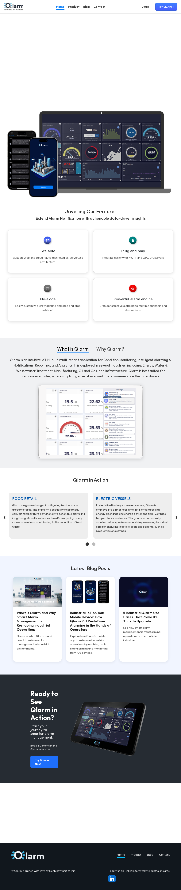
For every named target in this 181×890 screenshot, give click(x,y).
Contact (99, 7)
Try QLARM (166, 6)
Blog (86, 7)
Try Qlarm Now (42, 822)
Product (73, 7)
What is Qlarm (73, 357)
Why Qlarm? (110, 357)
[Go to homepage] (13, 6)
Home (60, 7)
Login (145, 6)
